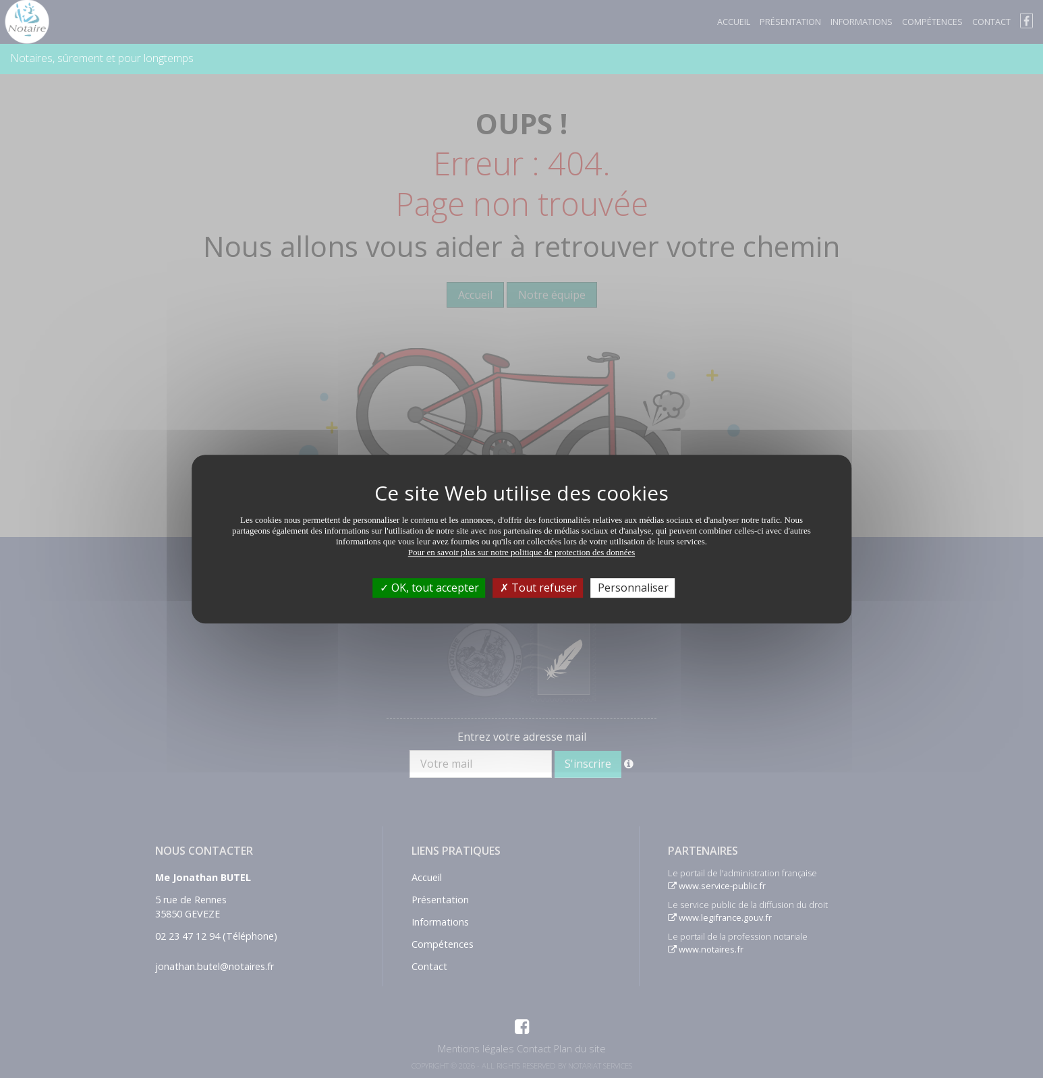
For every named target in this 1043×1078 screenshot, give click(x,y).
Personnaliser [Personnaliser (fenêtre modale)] (633, 587)
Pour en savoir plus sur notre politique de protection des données (522, 552)
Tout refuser (538, 587)
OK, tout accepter (429, 587)
